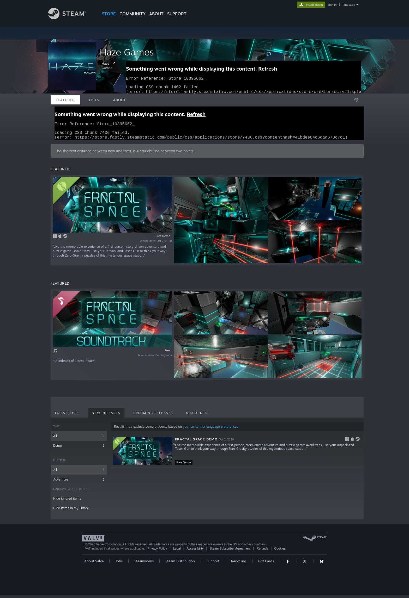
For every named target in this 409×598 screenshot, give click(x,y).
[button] (237, 454)
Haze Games (127, 52)
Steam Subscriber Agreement (230, 551)
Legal (177, 551)
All (79, 439)
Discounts (197, 416)
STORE (109, 13)
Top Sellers (67, 416)
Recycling (238, 564)
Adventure (79, 482)
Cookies (279, 551)
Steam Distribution (180, 564)
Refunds (262, 551)
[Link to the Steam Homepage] (71, 18)
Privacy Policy (157, 551)
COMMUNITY (132, 13)
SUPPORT (177, 13)
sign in (332, 5)
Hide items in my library (71, 511)
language (349, 5)
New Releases (106, 416)
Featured (65, 100)
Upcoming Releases (153, 416)
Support (213, 564)
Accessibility (195, 551)
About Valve (94, 564)
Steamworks (144, 564)
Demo (79, 448)
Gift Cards (266, 564)
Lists (94, 100)
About (156, 13)
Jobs (119, 564)
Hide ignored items (67, 501)
